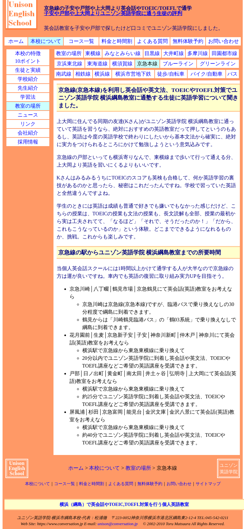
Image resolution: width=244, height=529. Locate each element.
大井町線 (173, 53)
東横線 (93, 53)
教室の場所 (28, 106)
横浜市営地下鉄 (133, 74)
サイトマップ (208, 484)
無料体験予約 (188, 41)
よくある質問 (152, 41)
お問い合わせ (223, 41)
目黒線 (152, 53)
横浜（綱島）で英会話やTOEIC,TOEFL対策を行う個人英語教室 (124, 504)
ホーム (16, 41)
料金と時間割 (117, 41)
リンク (28, 124)
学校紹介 (28, 79)
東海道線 (97, 63)
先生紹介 (28, 88)
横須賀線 (122, 63)
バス (232, 74)
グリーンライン (218, 63)
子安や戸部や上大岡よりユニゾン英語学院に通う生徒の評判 (113, 13)
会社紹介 (28, 133)
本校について (45, 41)
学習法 (28, 97)
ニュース (28, 115)
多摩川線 (197, 53)
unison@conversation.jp (118, 524)
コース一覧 (81, 41)
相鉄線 (83, 74)
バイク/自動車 (207, 74)
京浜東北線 (69, 63)
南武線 (63, 74)
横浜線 (102, 74)
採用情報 (28, 142)
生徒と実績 (28, 70)
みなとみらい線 (123, 53)
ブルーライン (178, 63)
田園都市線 (224, 53)
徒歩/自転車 (170, 74)
